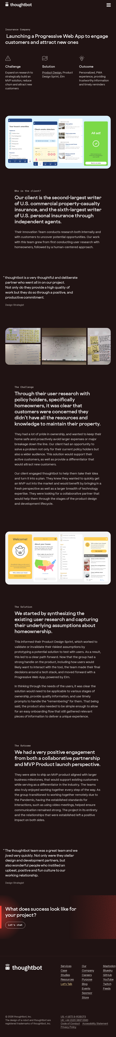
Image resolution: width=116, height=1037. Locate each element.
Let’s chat (15, 925)
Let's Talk (66, 984)
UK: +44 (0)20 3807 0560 (74, 1020)
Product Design (51, 72)
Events (86, 988)
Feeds (107, 988)
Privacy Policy (68, 1027)
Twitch (107, 984)
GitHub (107, 975)
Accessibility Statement (95, 1024)
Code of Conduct (70, 1024)
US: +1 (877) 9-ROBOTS (73, 1017)
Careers (87, 975)
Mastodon (109, 966)
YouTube (108, 979)
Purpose (87, 979)
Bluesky (108, 970)
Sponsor (87, 993)
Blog (84, 984)
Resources (67, 979)
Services (66, 966)
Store (85, 997)
